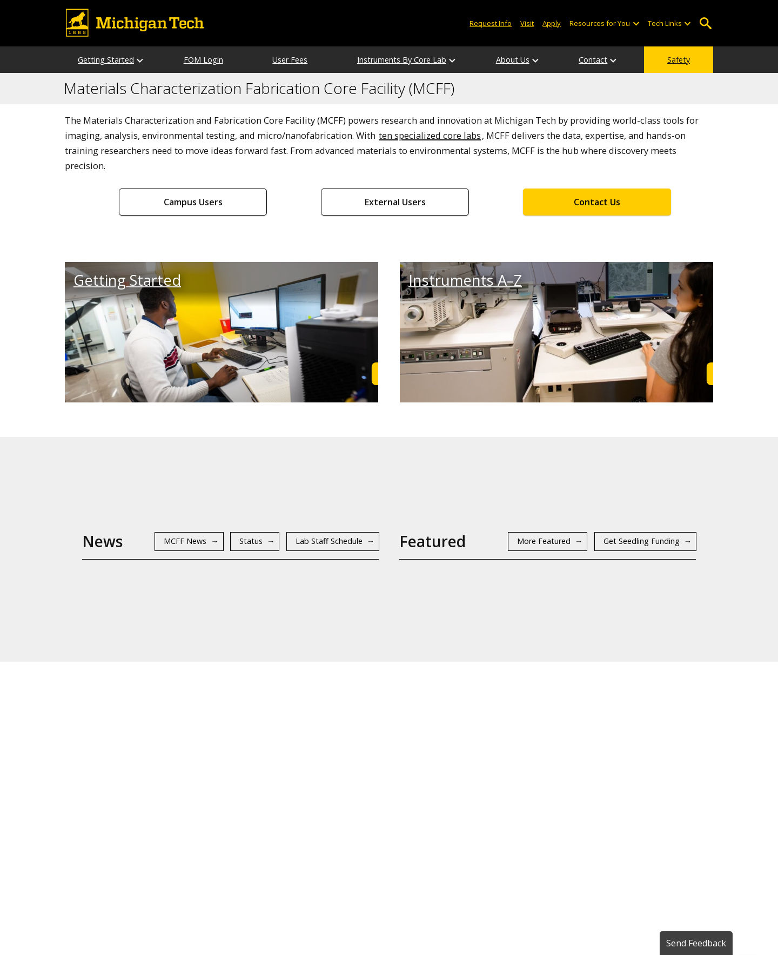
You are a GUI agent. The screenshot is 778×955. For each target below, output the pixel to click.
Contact (593, 60)
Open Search (705, 23)
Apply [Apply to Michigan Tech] (551, 23)
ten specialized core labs (430, 135)
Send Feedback (696, 943)
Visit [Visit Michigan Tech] (527, 23)
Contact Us (597, 202)
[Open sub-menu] (635, 23)
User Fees (289, 60)
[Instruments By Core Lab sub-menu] (452, 59)
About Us (512, 60)
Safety (678, 60)
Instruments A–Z (465, 280)
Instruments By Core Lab (401, 60)
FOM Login (203, 60)
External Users (395, 202)
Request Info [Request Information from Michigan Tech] (491, 23)
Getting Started (106, 60)
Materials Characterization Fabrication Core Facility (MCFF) (259, 88)
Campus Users (193, 202)
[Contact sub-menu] (613, 59)
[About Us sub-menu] (536, 59)
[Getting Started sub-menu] (140, 59)
